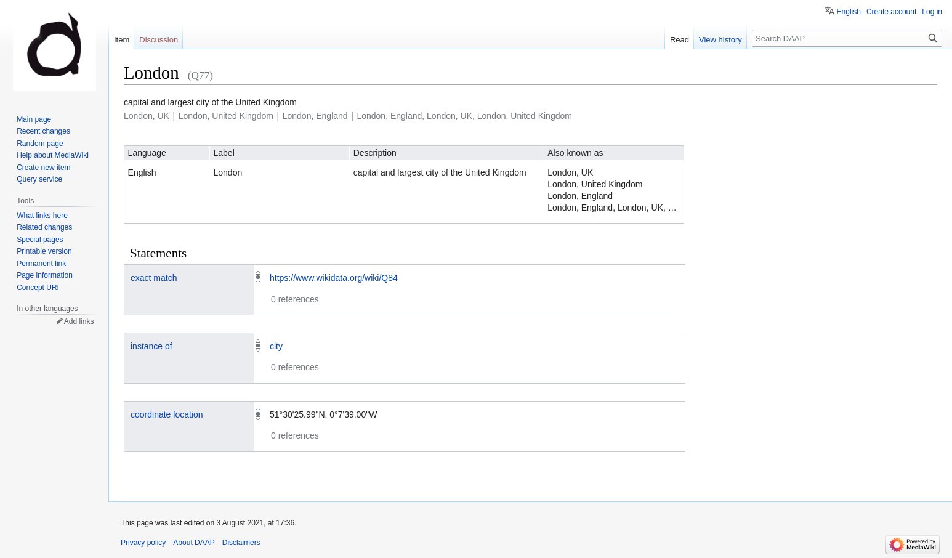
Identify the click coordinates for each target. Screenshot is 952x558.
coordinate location (167, 414)
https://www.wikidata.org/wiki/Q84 (334, 278)
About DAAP (193, 542)
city (276, 346)
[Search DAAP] (847, 38)
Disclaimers (241, 542)
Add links (79, 321)
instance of (151, 346)
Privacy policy (143, 542)
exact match (154, 278)
